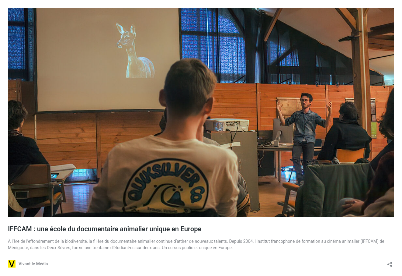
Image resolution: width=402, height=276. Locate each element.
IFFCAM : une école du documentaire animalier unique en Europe (104, 229)
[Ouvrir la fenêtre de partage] (390, 262)
